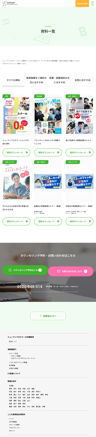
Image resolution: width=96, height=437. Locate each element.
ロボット (12, 422)
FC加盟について (14, 365)
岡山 (19, 392)
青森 (10, 380)
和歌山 (38, 389)
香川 (15, 395)
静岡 (42, 386)
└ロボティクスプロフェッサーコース (22, 350)
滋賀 (15, 389)
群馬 (19, 383)
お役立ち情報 (13, 360)
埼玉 (24, 383)
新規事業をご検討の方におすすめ (36, 75)
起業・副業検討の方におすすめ (59, 75)
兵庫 (28, 389)
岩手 (15, 380)
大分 (28, 398)
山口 (28, 392)
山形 (28, 380)
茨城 (10, 383)
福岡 (10, 398)
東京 (33, 383)
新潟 (10, 386)
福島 (33, 380)
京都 (19, 389)
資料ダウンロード (17, 146)
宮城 (19, 380)
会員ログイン (41, 431)
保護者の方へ (48, 307)
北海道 (11, 377)
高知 (24, 395)
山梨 (28, 386)
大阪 (24, 389)
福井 (24, 386)
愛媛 (19, 395)
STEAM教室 (13, 413)
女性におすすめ (82, 75)
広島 (24, 392)
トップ (11, 410)
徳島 (10, 395)
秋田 (24, 380)
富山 (15, 386)
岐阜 (37, 386)
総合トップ (12, 333)
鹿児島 (38, 398)
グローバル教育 (14, 416)
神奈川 (38, 383)
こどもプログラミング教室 (18, 354)
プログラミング (14, 419)
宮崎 (33, 398)
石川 (19, 386)
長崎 (19, 398)
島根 (15, 392)
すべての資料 (13, 75)
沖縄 (43, 398)
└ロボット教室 (15, 347)
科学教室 (12, 357)
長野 (33, 386)
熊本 (24, 398)
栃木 (15, 383)
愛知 (46, 386)
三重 (10, 389)
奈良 (33, 389)
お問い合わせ (54, 431)
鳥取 (10, 392)
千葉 (28, 383)
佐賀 (15, 398)
